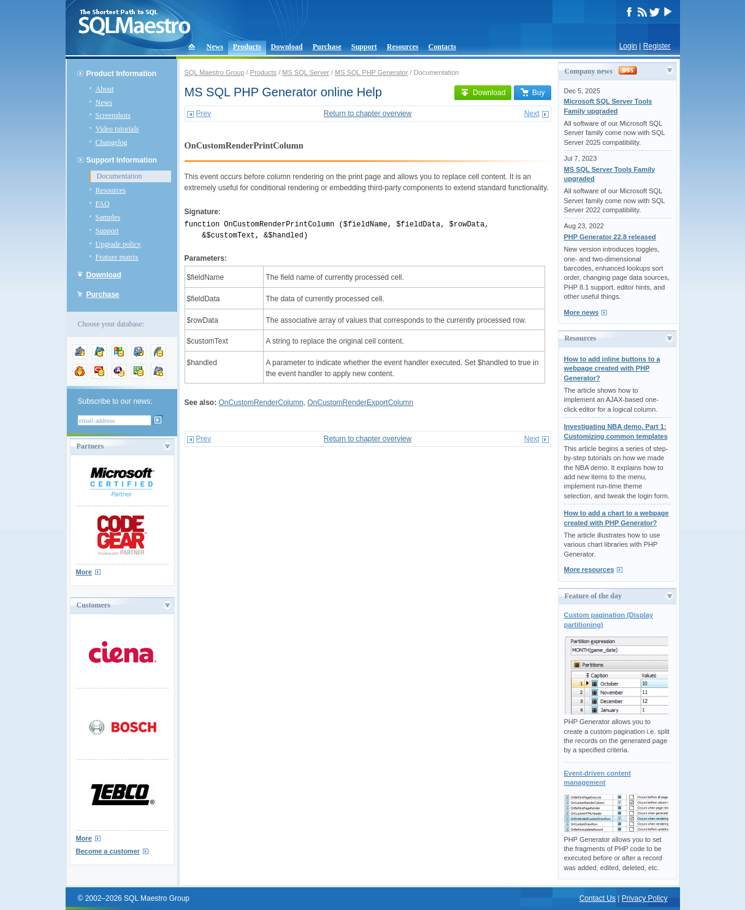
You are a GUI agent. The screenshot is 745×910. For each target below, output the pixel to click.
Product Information (121, 73)
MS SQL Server (305, 72)
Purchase (327, 46)
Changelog (112, 142)
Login (628, 46)
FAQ (103, 203)
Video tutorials (117, 129)
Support (364, 46)
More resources (589, 569)
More (84, 572)
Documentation (119, 176)
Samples (108, 217)
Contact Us (597, 898)
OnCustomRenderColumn (261, 402)
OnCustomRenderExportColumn (360, 402)
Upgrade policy (118, 244)
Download (287, 46)
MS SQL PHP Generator (371, 72)
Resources (403, 46)
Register (657, 46)
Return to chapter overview (367, 113)
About (105, 89)
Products (247, 46)
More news (581, 312)
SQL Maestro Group (215, 72)
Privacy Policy (645, 898)
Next (532, 113)
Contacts (442, 46)
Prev (204, 113)
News (215, 46)
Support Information (121, 160)
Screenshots (113, 115)
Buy (532, 92)
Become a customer (108, 851)
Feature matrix (117, 257)
